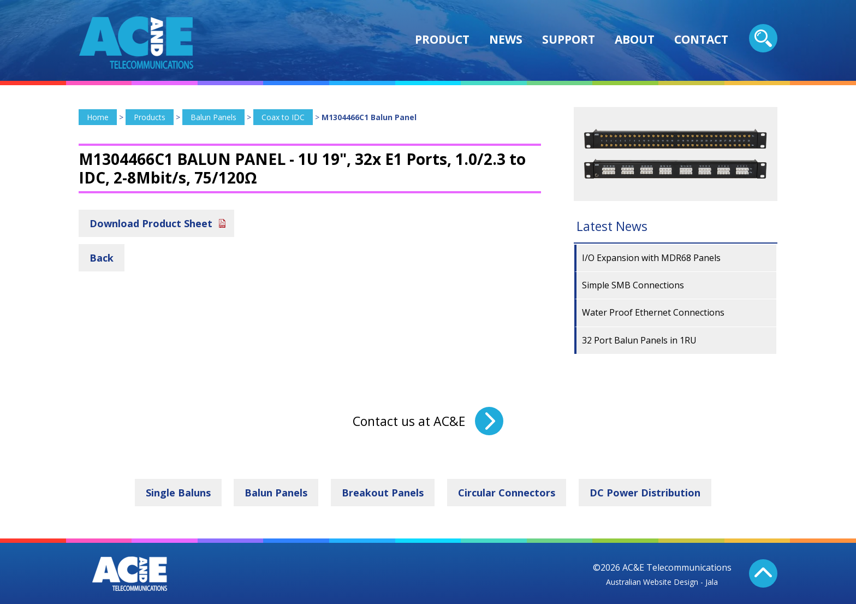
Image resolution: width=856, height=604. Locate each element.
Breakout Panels (383, 492)
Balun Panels (213, 117)
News (505, 39)
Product (442, 39)
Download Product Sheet (151, 223)
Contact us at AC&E (409, 421)
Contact (701, 39)
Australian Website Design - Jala (662, 582)
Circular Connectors (506, 492)
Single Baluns (178, 492)
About (635, 39)
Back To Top (763, 573)
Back (102, 257)
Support (568, 39)
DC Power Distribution (645, 492)
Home (98, 117)
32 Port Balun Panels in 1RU (639, 340)
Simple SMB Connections (633, 285)
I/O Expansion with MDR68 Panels (651, 258)
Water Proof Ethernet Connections (653, 312)
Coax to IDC (283, 117)
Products (149, 117)
